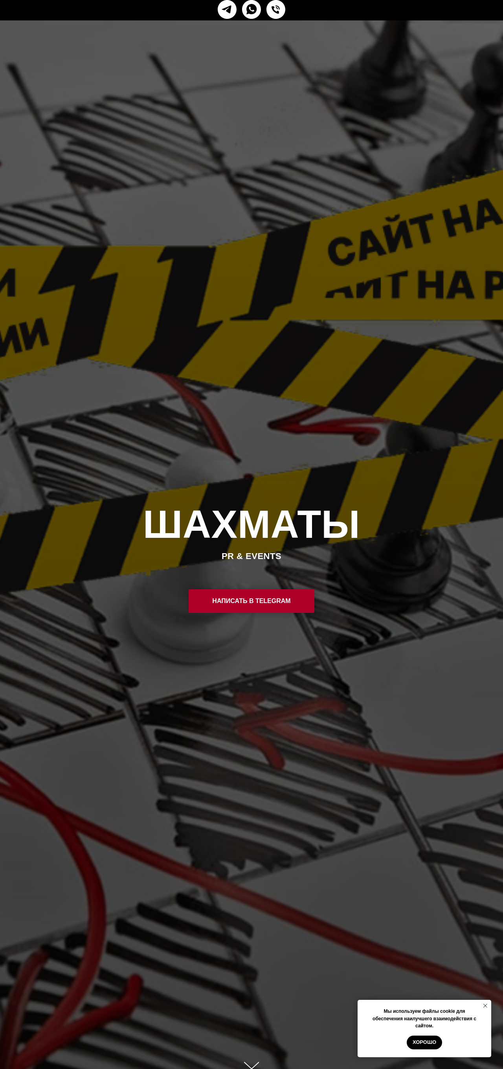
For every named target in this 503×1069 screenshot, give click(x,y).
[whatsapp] (251, 9)
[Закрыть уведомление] (485, 1006)
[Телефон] (275, 9)
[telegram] (227, 9)
